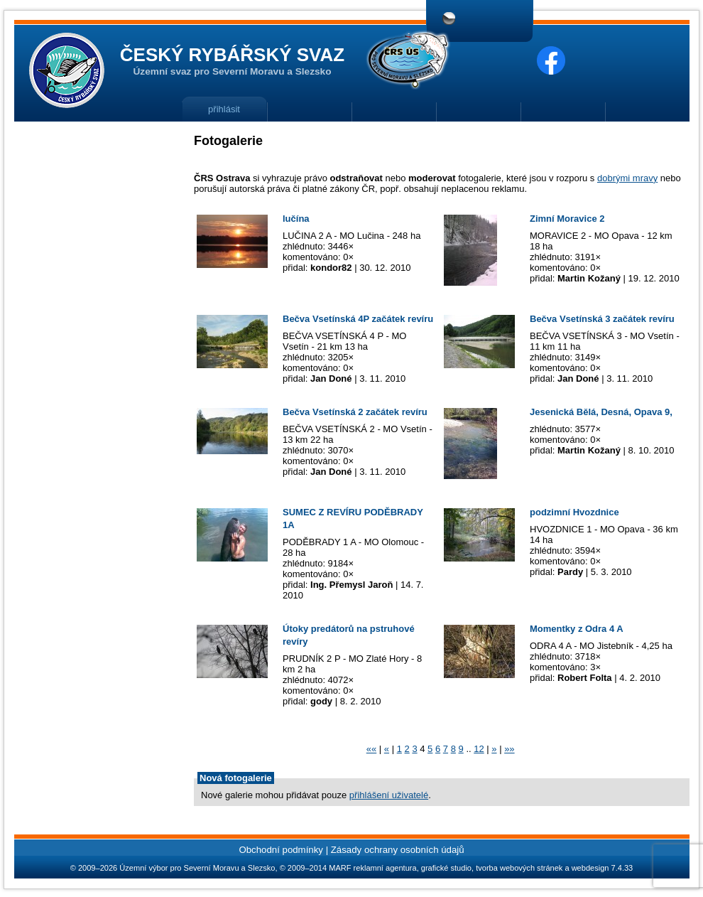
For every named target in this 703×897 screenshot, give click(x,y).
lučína (296, 218)
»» (509, 748)
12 (479, 748)
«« (371, 748)
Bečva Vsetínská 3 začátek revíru (602, 318)
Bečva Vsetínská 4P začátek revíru (358, 318)
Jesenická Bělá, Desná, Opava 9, (601, 412)
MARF (340, 868)
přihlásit (224, 109)
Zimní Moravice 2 (567, 218)
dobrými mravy (627, 178)
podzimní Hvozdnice (574, 512)
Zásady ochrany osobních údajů (397, 849)
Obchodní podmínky (281, 849)
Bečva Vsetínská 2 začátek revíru (355, 412)
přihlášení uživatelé (388, 795)
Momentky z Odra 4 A (576, 628)
